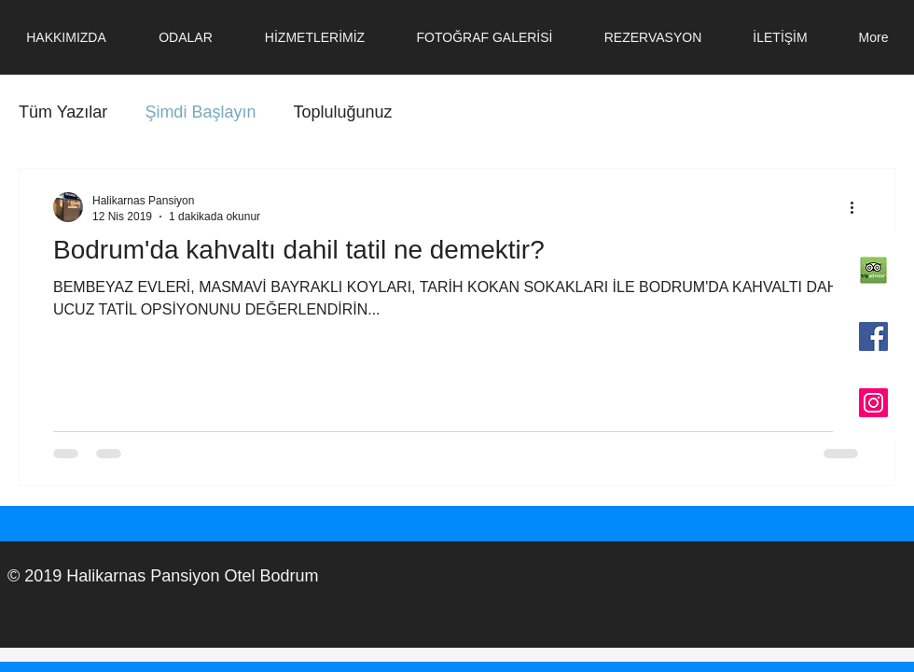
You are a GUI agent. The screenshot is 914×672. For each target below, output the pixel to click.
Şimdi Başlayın (200, 112)
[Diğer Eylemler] (858, 207)
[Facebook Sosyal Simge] (873, 336)
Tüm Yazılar (63, 112)
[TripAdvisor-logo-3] (873, 270)
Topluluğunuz (342, 112)
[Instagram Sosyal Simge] (873, 402)
